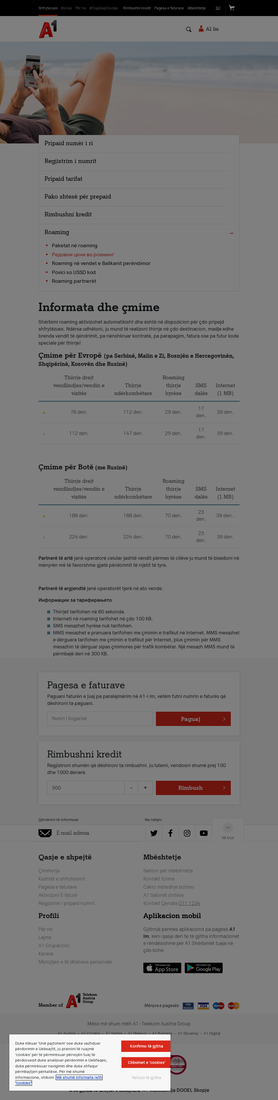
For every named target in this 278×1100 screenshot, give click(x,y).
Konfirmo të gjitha (146, 1046)
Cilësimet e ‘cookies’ (146, 1062)
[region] (89, 1062)
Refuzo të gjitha (146, 1078)
